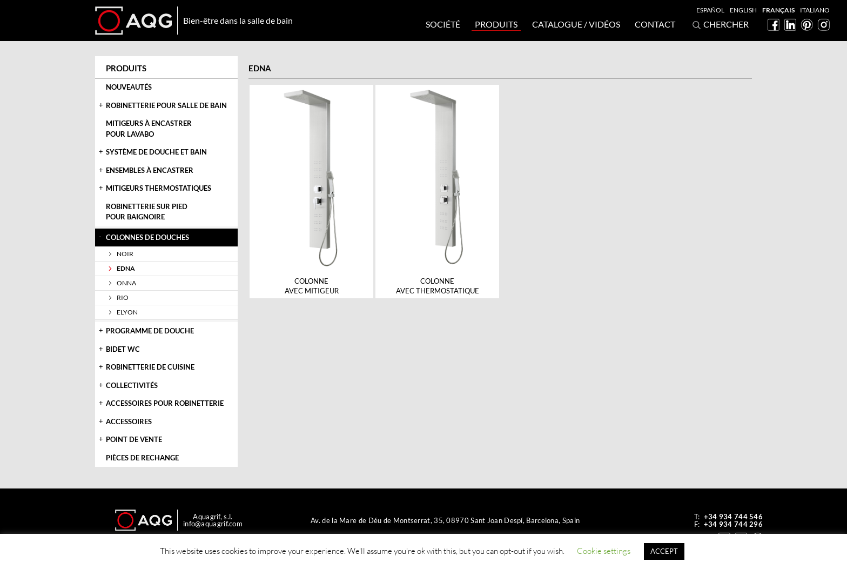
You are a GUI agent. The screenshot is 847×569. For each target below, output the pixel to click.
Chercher (719, 25)
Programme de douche (150, 330)
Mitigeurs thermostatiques (158, 188)
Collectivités (132, 385)
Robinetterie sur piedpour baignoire (146, 212)
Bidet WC (123, 349)
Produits (496, 24)
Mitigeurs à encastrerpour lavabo (149, 128)
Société (443, 24)
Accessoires (129, 421)
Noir (125, 254)
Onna (126, 283)
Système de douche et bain (156, 152)
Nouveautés (129, 87)
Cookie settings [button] (603, 551)
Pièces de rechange (142, 457)
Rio (123, 297)
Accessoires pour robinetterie (165, 403)
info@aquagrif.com (213, 523)
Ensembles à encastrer (149, 170)
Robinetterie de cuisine (150, 367)
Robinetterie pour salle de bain (166, 105)
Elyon (127, 312)
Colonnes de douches (147, 237)
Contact (655, 24)
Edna (126, 268)
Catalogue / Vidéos (576, 24)
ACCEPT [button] (664, 551)
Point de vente (134, 439)
